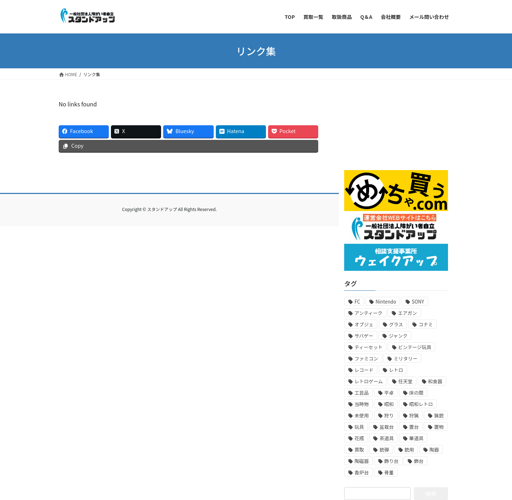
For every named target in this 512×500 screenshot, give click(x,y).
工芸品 (361, 392)
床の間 (416, 392)
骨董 (389, 472)
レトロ (396, 370)
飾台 (418, 461)
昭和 (389, 404)
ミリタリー (405, 358)
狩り (389, 415)
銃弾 (384, 449)
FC (357, 301)
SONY (418, 301)
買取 (359, 449)
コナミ (425, 324)
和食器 (435, 381)
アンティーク (368, 313)
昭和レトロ (421, 404)
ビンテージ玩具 (414, 347)
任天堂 (405, 381)
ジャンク (398, 335)
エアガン (407, 313)
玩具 (359, 426)
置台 (414, 426)
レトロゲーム (368, 381)
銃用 (409, 449)
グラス (396, 324)
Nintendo (385, 301)
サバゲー (363, 335)
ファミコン (366, 358)
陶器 (434, 449)
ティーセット (368, 347)
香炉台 (361, 472)
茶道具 (386, 438)
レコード (363, 370)
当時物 (361, 404)
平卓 (389, 392)
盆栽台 (386, 426)
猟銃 (439, 415)
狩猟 (414, 415)
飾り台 (391, 461)
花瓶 (359, 438)
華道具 (416, 438)
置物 (439, 426)
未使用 (361, 415)
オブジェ (363, 324)
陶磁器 (361, 461)
